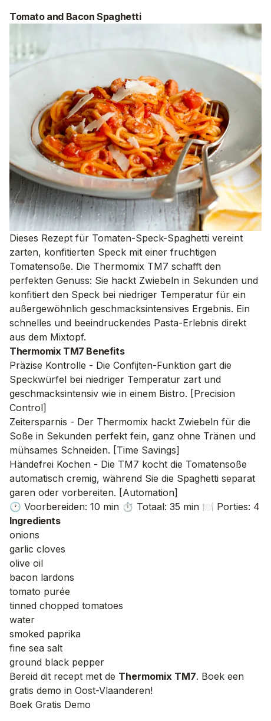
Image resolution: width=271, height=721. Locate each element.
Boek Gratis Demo (50, 704)
